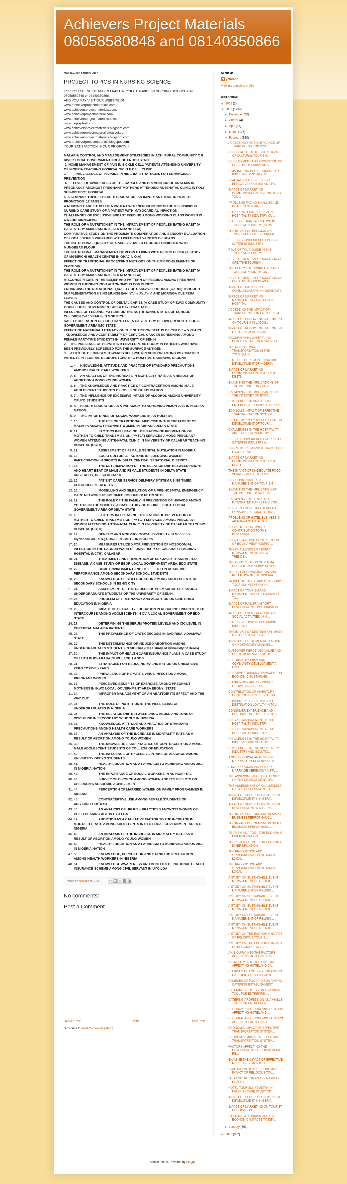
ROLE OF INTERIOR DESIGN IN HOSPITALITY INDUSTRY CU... (251, 213)
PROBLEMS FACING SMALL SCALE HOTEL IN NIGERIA (253, 204)
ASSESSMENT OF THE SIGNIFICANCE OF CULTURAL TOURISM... (255, 153)
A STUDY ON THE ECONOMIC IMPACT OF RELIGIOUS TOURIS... (255, 935)
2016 (229, 1134)
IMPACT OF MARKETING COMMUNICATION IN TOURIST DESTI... (251, 373)
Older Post (197, 1021)
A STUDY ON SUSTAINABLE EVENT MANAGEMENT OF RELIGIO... (253, 879)
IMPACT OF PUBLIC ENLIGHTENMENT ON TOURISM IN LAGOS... (255, 320)
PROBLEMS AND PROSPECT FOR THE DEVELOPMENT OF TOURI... (255, 421)
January (235, 1127)
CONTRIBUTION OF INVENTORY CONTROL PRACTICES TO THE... (253, 693)
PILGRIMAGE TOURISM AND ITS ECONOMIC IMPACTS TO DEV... (252, 1117)
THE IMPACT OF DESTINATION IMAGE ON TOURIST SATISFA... (255, 633)
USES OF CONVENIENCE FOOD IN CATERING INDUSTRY (252, 242)
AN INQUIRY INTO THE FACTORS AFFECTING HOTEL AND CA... (251, 954)
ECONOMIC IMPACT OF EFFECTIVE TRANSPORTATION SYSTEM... (253, 412)
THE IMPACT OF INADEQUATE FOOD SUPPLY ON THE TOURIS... (254, 472)
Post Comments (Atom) (97, 1028)
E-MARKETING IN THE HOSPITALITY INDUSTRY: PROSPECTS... (254, 172)
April (232, 126)
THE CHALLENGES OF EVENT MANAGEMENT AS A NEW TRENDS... (249, 553)
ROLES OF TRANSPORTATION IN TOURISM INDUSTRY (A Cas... (251, 223)
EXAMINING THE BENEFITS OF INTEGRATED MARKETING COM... (254, 500)
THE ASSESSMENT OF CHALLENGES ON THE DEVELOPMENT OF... (254, 778)
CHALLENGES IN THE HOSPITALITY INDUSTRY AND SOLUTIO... (253, 740)
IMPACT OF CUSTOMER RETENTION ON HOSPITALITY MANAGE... (254, 643)
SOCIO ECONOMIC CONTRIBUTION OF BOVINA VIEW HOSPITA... (253, 541)
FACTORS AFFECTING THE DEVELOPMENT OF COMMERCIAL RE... (254, 1050)
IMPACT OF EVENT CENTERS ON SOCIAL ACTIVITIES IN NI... (251, 614)
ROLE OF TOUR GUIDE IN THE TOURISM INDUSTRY (249, 251)
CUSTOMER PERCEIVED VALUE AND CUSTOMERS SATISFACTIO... (254, 652)
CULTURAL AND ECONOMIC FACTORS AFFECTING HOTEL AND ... (255, 1010)
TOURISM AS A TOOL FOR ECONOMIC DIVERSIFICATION (255, 834)
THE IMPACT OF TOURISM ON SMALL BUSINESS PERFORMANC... (254, 815)
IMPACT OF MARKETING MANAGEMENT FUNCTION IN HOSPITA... (250, 300)
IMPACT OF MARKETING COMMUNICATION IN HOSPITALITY (255, 289)
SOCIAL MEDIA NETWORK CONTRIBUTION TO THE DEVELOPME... (247, 530)
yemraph (232, 79)
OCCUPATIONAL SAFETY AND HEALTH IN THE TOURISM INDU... (253, 339)
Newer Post (73, 1021)
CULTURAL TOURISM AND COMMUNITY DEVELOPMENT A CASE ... (252, 663)
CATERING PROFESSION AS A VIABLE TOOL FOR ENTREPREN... (255, 991)
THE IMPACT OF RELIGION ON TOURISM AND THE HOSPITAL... (252, 232)
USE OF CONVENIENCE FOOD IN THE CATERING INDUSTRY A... (255, 440)
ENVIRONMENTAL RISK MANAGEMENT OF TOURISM (250, 481)
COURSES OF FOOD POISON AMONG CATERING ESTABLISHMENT (255, 973)
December (236, 114)
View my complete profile (237, 85)
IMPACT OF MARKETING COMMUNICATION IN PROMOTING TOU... (254, 193)
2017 (229, 109)
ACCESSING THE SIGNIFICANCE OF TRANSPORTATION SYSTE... (254, 144)
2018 (229, 103)
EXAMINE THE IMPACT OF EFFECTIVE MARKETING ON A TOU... (255, 1061)
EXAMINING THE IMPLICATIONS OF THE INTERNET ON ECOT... (253, 384)
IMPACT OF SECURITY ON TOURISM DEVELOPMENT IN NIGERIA (254, 796)
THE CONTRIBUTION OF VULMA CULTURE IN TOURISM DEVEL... (252, 564)
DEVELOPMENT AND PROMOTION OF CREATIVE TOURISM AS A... (255, 163)
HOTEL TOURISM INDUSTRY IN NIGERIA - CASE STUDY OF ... (251, 1089)
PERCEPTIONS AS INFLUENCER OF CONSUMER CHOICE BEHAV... (253, 509)
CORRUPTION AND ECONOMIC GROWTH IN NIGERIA (250, 684)
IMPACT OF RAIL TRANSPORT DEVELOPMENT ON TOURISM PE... (255, 605)
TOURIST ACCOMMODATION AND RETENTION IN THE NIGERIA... (252, 573)
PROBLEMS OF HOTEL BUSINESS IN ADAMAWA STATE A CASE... (254, 519)
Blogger (191, 1162)
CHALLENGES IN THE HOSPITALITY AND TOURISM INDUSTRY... (253, 431)
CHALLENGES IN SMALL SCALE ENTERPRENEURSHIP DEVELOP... (254, 402)
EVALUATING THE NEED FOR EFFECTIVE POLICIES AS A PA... (252, 182)
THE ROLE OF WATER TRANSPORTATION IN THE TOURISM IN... (249, 350)
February (235, 137)
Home (136, 1021)
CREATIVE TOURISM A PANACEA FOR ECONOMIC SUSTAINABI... (255, 674)
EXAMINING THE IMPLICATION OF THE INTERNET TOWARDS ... (252, 491)
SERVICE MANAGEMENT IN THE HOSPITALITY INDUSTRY (251, 721)
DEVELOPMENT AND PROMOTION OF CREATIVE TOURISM (255, 260)
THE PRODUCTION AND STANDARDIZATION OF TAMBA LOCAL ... (251, 855)
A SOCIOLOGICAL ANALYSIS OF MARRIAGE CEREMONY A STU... (253, 759)
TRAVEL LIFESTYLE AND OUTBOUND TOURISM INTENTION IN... (254, 583)
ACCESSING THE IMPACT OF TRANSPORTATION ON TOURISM (253, 311)
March (233, 132)
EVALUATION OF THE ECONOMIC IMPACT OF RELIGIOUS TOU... (252, 1070)
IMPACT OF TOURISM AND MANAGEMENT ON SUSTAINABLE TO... (254, 594)
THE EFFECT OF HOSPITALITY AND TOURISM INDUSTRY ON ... (253, 270)
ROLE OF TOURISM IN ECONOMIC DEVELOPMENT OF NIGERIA (252, 361)
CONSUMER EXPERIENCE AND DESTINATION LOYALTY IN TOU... (253, 702)
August (234, 120)
